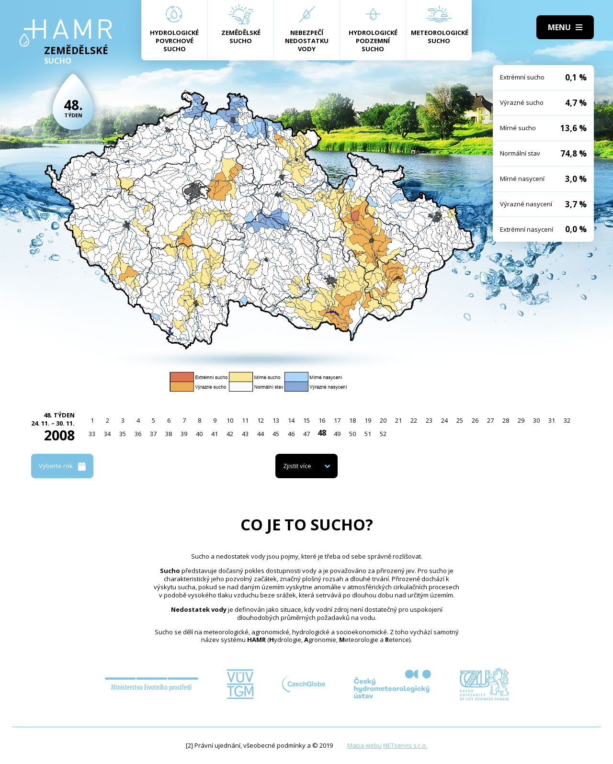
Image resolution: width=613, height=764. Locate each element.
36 (138, 433)
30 (536, 420)
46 (291, 433)
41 (214, 433)
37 (153, 433)
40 (199, 433)
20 (383, 420)
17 (337, 420)
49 (337, 433)
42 (230, 433)
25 (459, 420)
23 (429, 420)
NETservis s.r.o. (405, 745)
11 (245, 420)
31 (551, 420)
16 (321, 420)
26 (475, 420)
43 (245, 433)
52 (383, 433)
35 (122, 433)
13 (275, 420)
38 (168, 433)
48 (322, 432)
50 (352, 433)
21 (398, 420)
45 (275, 433)
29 (521, 420)
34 (107, 433)
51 (367, 433)
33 (92, 433)
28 (505, 420)
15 (306, 420)
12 (260, 420)
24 (444, 420)
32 (567, 420)
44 (260, 433)
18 (352, 420)
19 (367, 420)
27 (490, 420)
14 (291, 420)
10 (230, 420)
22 (413, 420)
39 (184, 433)
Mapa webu (364, 745)
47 (306, 433)
